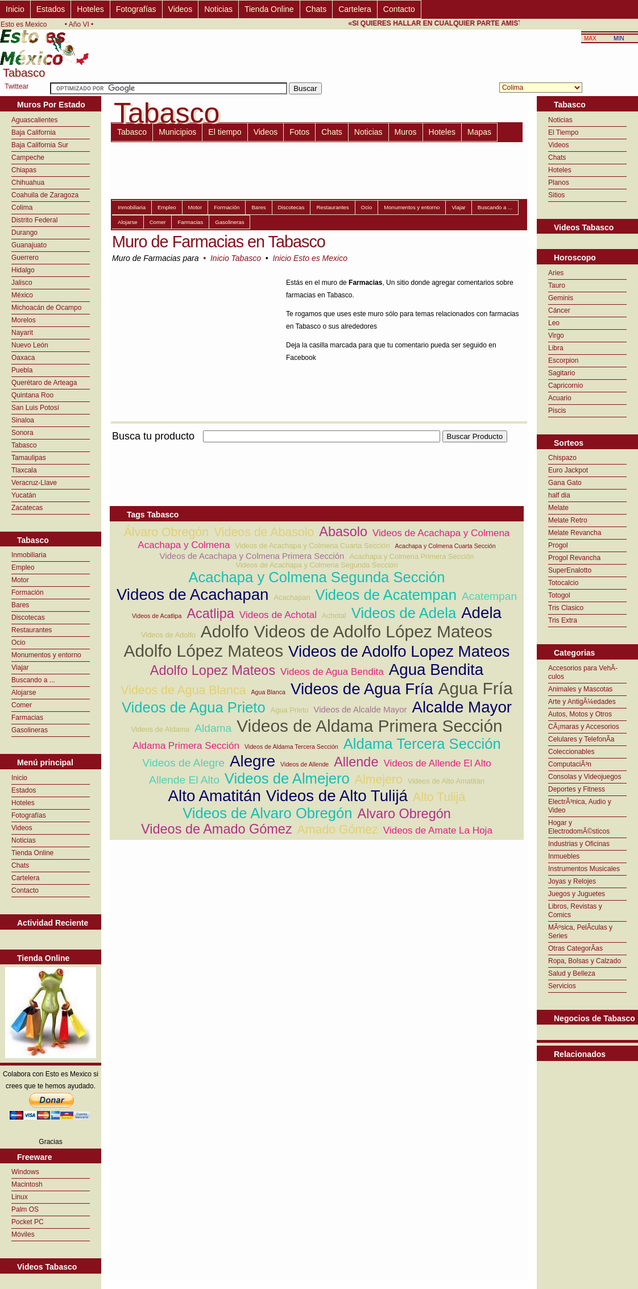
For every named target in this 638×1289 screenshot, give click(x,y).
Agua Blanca (268, 692)
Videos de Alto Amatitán (446, 781)
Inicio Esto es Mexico (309, 258)
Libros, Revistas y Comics (575, 910)
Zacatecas (27, 508)
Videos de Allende (304, 764)
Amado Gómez (337, 829)
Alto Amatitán (214, 796)
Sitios (556, 195)
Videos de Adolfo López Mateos (373, 631)
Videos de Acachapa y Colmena (440, 533)
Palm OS (25, 1209)
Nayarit (22, 333)
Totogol (559, 595)
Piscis (557, 411)
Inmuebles (563, 856)
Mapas (479, 131)
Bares (20, 605)
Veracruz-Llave (34, 483)
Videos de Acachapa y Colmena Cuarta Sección (312, 545)
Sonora (22, 433)
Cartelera (354, 9)
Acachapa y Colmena (184, 545)
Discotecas (28, 617)
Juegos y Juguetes (576, 894)
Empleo (23, 567)
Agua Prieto (290, 710)
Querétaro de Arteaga (44, 383)
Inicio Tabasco (235, 258)
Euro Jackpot (568, 470)
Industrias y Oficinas (579, 844)
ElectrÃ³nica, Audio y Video (579, 806)
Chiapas (23, 170)
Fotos (299, 131)
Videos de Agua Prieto (194, 707)
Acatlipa (210, 613)
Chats (316, 9)
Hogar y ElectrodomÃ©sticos (579, 827)
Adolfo (225, 631)
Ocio (18, 642)
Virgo (556, 335)
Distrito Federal (34, 220)
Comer (21, 705)
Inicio (15, 9)
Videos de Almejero (287, 778)
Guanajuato (29, 245)
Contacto (399, 9)
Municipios (177, 131)
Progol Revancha (574, 558)
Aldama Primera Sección (185, 745)
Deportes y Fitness (576, 789)
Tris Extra (562, 620)
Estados (50, 9)
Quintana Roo (32, 395)
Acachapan (292, 597)
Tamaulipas (28, 458)
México (22, 295)
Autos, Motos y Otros (580, 714)
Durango (24, 233)
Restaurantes (31, 630)
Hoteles (90, 9)
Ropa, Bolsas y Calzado (584, 961)
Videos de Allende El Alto (437, 763)
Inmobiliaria (28, 555)
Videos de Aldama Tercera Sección (291, 746)
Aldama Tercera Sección (422, 744)
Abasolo (343, 531)
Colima (21, 208)
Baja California (33, 132)
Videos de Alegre (183, 763)
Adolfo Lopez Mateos (212, 670)
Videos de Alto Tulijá (337, 796)
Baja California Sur (39, 145)
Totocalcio (563, 583)
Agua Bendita (436, 669)
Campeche (27, 157)
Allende (356, 762)
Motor (20, 580)
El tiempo (224, 131)
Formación (27, 592)
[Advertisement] (317, 449)
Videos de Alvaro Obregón (267, 813)
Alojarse (23, 693)
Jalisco (21, 283)
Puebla (21, 370)
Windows (25, 1172)
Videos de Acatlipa (157, 615)
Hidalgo (23, 270)
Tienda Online (269, 9)
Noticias (218, 9)
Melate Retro (567, 520)
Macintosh (27, 1184)
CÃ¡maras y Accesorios (583, 727)
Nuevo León (29, 345)
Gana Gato (565, 483)
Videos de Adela (404, 613)
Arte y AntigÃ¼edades (582, 702)
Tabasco (24, 445)
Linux (19, 1197)
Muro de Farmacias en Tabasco (218, 242)
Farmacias (27, 718)
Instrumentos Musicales (584, 869)
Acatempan (489, 596)
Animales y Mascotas (580, 689)
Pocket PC (27, 1222)
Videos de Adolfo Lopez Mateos (398, 651)
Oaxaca (23, 358)
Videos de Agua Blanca (183, 690)
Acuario (559, 398)
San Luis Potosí (35, 408)
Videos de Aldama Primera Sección (370, 725)
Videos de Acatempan (386, 595)
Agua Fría (475, 688)
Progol (558, 545)
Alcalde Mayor (462, 707)
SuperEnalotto (569, 570)
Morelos (23, 320)
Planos (558, 182)
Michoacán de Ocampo (46, 308)
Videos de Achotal (278, 615)
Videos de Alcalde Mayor (360, 709)
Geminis (560, 298)
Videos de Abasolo (264, 532)
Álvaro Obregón (166, 532)
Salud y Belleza (571, 973)
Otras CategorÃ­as (575, 948)
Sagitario (561, 373)
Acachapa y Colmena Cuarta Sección (445, 545)
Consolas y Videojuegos (585, 777)
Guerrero (25, 258)
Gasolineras (29, 730)
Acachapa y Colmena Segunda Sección (316, 577)
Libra (556, 348)
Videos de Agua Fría (362, 689)
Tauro (556, 285)
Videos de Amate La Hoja (437, 830)
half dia (559, 495)
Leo (554, 323)
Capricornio (565, 385)
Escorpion (563, 360)
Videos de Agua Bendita (332, 671)
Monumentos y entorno (46, 655)
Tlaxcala (24, 470)
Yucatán (23, 495)
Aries (556, 273)
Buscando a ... (33, 680)
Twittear (16, 86)
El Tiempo (563, 132)
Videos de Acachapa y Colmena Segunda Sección (316, 565)
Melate (558, 508)
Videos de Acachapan (193, 594)
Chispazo (562, 458)
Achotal (334, 615)
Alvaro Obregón (404, 813)
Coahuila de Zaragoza (44, 195)
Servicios (562, 986)
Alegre (252, 761)
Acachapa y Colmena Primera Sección (411, 556)
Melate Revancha (574, 533)
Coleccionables (571, 752)
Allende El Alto (184, 780)
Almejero (379, 779)
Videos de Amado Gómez (216, 829)
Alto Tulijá (439, 797)
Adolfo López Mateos (204, 650)
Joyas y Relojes (572, 881)
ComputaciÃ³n (569, 764)
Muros (406, 131)
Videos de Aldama (160, 729)
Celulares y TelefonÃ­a (581, 739)
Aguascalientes (34, 120)
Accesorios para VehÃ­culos (583, 672)
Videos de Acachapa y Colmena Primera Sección (252, 556)
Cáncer (559, 310)
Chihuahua (27, 182)
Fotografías (136, 9)
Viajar (19, 668)
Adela (481, 612)
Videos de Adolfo (168, 635)
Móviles (23, 1234)
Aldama (212, 728)
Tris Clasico (565, 608)
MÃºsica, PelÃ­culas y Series (580, 931)
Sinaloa (22, 420)
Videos (180, 9)
